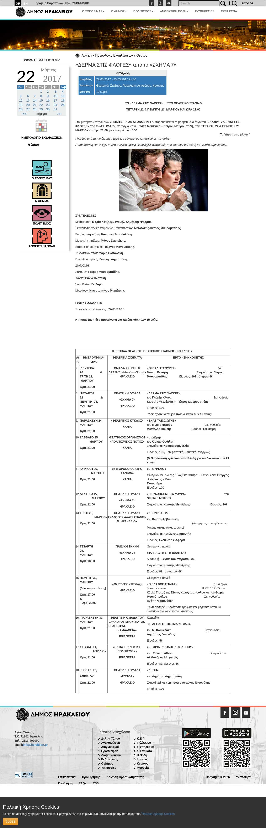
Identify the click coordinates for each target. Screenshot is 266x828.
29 (41, 109)
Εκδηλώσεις (109, 759)
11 (63, 96)
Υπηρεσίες (108, 767)
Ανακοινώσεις (111, 742)
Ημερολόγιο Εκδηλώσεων (114, 55)
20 (28, 105)
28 (35, 109)
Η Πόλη (142, 755)
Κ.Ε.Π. (141, 738)
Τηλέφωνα (144, 742)
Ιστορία (142, 759)
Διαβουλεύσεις (111, 755)
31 (55, 109)
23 (48, 105)
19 (21, 105)
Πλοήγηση (65, 783)
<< (24, 113)
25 (63, 105)
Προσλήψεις (109, 751)
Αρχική (87, 55)
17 (55, 100)
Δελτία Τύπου (110, 738)
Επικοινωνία (67, 776)
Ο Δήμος (107, 763)
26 (21, 109)
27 (28, 109)
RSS (96, 783)
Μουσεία (143, 767)
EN (25, 3)
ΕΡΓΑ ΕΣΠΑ (229, 11)
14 (35, 100)
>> (59, 113)
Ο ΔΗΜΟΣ (119, 11)
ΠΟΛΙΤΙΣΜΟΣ (143, 11)
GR (18, 3)
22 (41, 105)
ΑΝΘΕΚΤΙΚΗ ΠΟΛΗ (174, 11)
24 (55, 105)
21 (35, 105)
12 (21, 100)
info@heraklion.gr (35, 744)
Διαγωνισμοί (110, 747)
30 (48, 109)
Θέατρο (141, 55)
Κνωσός (142, 763)
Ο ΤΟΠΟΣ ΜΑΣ (93, 11)
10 (55, 96)
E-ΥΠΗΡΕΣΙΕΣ (204, 11)
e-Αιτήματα (144, 751)
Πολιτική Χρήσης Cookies (158, 814)
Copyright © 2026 (218, 776)
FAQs (82, 783)
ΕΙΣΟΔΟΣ (247, 3)
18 (63, 100)
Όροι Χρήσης (91, 776)
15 (41, 100)
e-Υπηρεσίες (145, 747)
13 (28, 100)
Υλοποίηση (243, 776)
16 (48, 100)
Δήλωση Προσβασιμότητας (125, 776)
